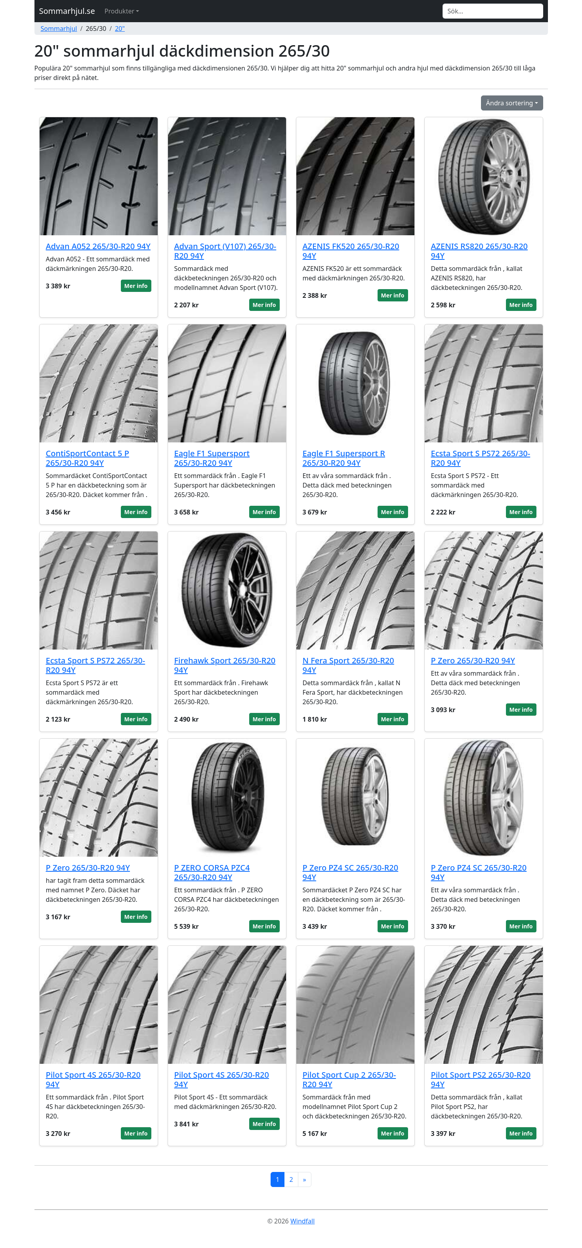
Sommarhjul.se (67, 11)
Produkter (119, 11)
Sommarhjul (59, 28)
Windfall (302, 1221)
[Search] (493, 11)
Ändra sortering (509, 103)
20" (120, 28)
